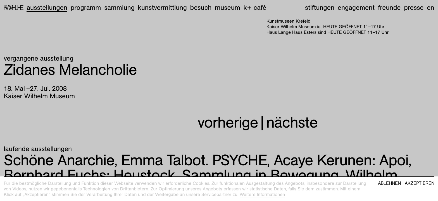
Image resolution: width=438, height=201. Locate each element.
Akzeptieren (419, 183)
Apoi (340, 160)
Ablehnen (389, 183)
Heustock (89, 175)
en (430, 7)
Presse (413, 7)
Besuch (201, 7)
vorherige (227, 122)
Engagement (356, 7)
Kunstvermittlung (162, 7)
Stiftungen (319, 7)
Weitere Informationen (262, 194)
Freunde (389, 7)
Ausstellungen (47, 7)
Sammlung (119, 7)
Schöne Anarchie (59, 160)
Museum (227, 7)
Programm (86, 7)
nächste (292, 122)
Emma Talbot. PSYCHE (194, 160)
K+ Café (254, 7)
